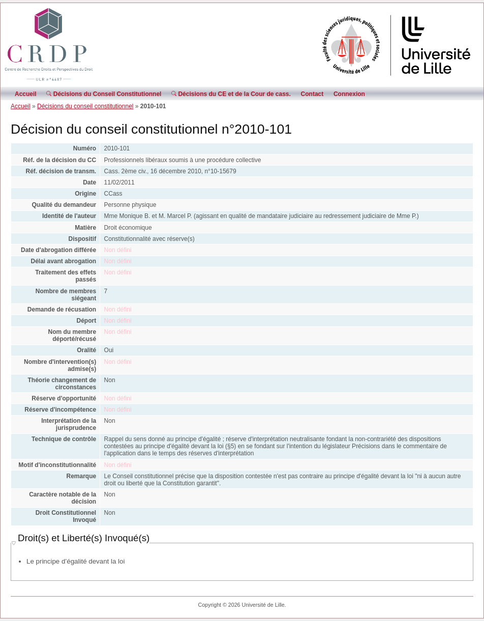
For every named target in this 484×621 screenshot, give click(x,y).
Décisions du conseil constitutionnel (85, 106)
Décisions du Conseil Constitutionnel (103, 94)
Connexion (349, 94)
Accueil (26, 94)
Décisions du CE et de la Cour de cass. (231, 94)
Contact (312, 94)
